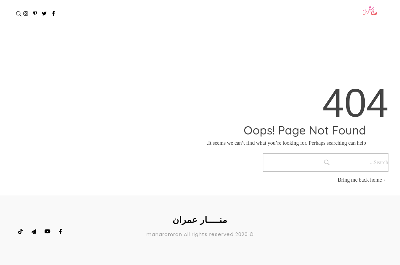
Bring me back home (363, 180)
